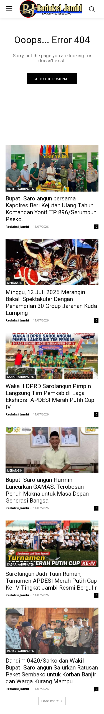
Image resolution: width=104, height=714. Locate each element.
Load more (52, 701)
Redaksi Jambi (17, 226)
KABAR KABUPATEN (20, 189)
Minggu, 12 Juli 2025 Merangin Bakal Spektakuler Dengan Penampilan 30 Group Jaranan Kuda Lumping (51, 302)
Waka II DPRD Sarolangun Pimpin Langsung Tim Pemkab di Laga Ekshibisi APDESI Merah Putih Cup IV (50, 396)
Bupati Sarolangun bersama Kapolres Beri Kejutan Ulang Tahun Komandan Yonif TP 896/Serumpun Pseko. (51, 209)
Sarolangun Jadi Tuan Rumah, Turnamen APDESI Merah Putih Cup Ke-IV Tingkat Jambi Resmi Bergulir (51, 581)
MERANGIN (14, 283)
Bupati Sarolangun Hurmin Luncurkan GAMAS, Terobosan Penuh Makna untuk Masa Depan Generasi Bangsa (47, 490)
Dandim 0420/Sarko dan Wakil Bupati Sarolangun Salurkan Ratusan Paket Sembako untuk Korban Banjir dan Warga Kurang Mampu (52, 671)
